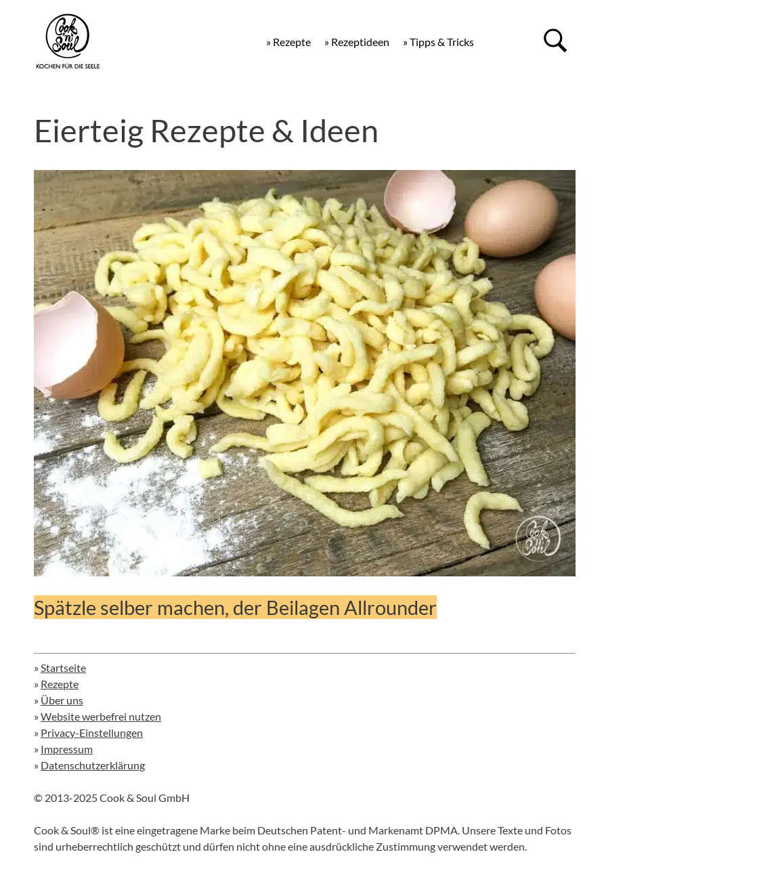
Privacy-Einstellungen (92, 732)
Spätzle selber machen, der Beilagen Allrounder (235, 607)
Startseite (63, 667)
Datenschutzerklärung (93, 765)
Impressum (67, 748)
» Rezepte (288, 41)
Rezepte (60, 683)
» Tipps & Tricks (438, 41)
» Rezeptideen (356, 41)
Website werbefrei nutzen (101, 716)
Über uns (62, 700)
